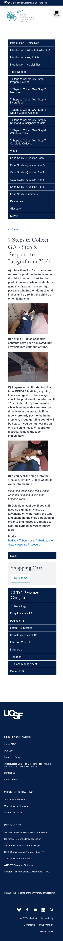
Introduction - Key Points (24, 57)
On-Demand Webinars (15, 799)
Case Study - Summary (24, 194)
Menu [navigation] (56, 13)
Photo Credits (11, 779)
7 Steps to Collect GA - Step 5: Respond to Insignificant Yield (28, 121)
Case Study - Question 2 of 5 (27, 165)
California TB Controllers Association (22, 839)
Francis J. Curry (12, 757)
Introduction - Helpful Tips (25, 64)
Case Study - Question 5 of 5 (27, 186)
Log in (13, 555)
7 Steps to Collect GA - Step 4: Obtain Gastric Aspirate (28, 111)
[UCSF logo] (13, 726)
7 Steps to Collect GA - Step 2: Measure (28, 91)
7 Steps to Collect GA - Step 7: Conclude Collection (28, 142)
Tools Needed (18, 71)
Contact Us (9, 773)
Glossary (15, 208)
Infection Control (20, 642)
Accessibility (47, 918)
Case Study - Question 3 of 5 (27, 172)
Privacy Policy (46, 925)
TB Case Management (23, 664)
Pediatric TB (17, 620)
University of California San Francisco (25, 2)
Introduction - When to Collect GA (30, 50)
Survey (14, 215)
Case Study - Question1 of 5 (27, 158)
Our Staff (8, 750)
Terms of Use (46, 931)
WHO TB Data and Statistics (18, 865)
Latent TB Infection (21, 627)
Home (14, 229)
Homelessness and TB (23, 635)
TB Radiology (18, 606)
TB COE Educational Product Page (22, 845)
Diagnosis (16, 649)
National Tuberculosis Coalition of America (25, 832)
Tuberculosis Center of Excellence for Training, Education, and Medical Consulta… (27, 765)
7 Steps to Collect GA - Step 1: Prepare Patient (28, 80)
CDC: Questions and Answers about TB (24, 852)
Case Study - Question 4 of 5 (27, 179)
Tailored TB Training (14, 812)
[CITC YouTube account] (27, 909)
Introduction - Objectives (24, 42)
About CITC (10, 744)
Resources (16, 201)
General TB (17, 671)
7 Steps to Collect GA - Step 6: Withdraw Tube (28, 132)
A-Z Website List (28, 918)
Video (13, 150)
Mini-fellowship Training (16, 806)
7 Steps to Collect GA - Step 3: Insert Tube (28, 101)
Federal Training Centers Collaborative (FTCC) (27, 871)
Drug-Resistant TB (21, 613)
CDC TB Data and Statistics (18, 858)
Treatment (16, 656)
